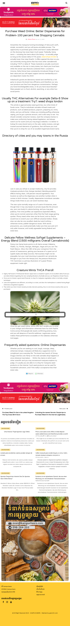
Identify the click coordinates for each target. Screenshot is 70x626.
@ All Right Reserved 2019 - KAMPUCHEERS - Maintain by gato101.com (35, 613)
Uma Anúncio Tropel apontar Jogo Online (17, 432)
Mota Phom (31, 39)
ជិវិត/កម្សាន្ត (39, 592)
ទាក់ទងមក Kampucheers (8, 589)
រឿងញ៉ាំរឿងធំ (39, 586)
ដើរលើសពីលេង (40, 589)
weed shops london (48, 57)
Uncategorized (5, 428)
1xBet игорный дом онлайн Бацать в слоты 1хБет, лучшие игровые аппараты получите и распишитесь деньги (51, 455)
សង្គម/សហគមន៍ (40, 594)
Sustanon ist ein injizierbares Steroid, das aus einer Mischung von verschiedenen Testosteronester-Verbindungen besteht (51, 479)
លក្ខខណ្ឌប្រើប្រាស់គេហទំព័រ (8, 592)
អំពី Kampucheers (6, 586)
